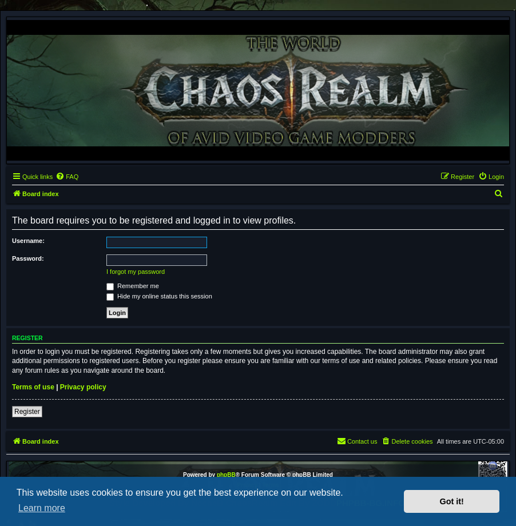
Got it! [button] (452, 501)
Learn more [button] (41, 508)
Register (27, 412)
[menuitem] (66, 177)
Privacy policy (83, 387)
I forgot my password (135, 271)
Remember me (132, 285)
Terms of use (33, 387)
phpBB (226, 475)
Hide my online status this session (159, 296)
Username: (28, 240)
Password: (28, 258)
